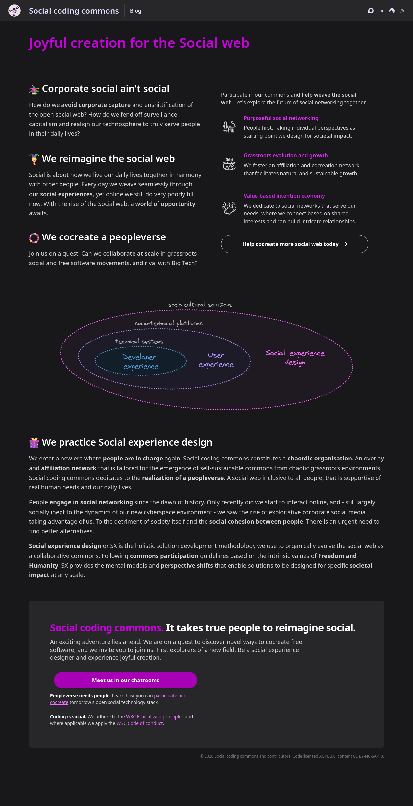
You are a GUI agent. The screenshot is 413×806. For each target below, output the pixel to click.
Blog (135, 10)
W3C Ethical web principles (154, 716)
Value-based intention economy (284, 195)
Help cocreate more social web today (295, 244)
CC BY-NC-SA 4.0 (368, 756)
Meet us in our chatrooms (125, 680)
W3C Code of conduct (139, 723)
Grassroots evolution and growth (286, 155)
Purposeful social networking (281, 118)
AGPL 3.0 (327, 756)
